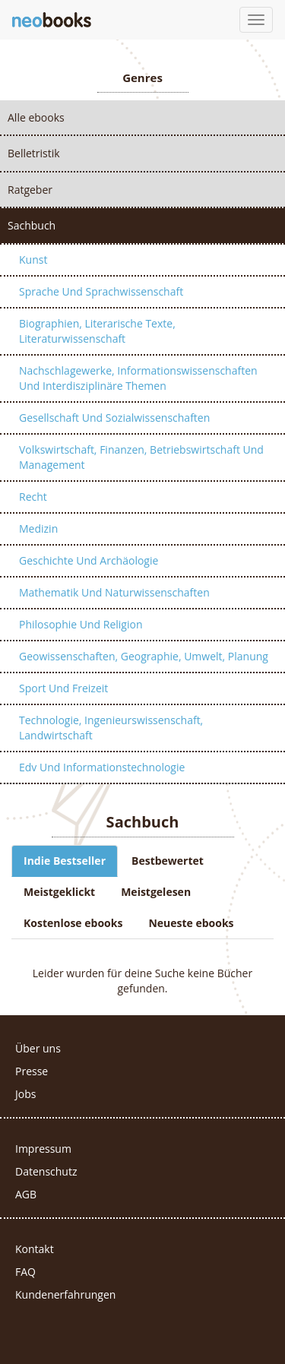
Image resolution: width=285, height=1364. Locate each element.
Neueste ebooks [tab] (190, 923)
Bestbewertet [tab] (167, 860)
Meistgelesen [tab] (156, 892)
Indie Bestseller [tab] (65, 860)
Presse (31, 1071)
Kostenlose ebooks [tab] (73, 923)
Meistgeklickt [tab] (59, 892)
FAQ (25, 1271)
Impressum (43, 1148)
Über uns (38, 1048)
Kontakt (34, 1249)
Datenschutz (46, 1171)
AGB (25, 1194)
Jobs (25, 1094)
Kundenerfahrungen (65, 1294)
